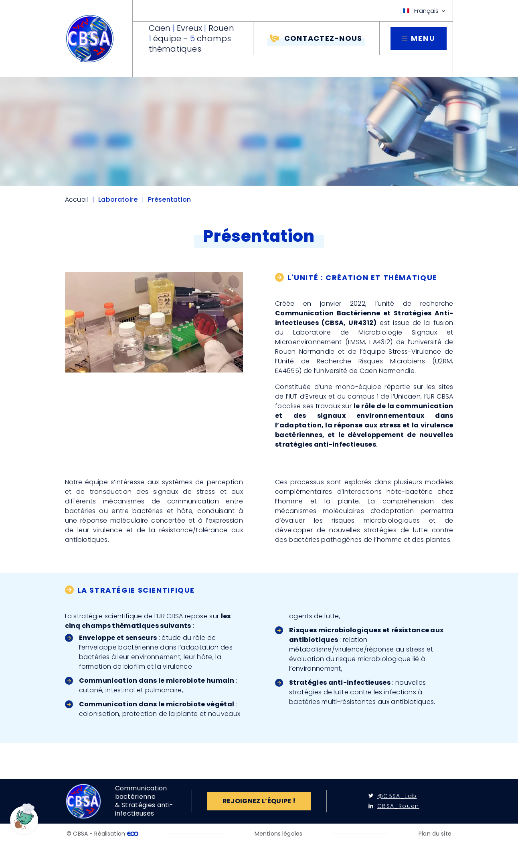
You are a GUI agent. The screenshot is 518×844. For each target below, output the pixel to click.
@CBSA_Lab (392, 796)
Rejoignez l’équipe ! (259, 801)
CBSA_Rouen (393, 806)
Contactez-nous (323, 38)
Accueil (76, 200)
